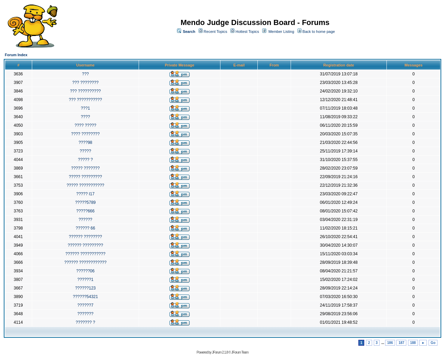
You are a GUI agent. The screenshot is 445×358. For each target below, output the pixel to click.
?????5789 (85, 202)
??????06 (85, 271)
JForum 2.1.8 (220, 352)
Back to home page (319, 31)
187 (401, 343)
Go (433, 343)
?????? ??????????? (85, 253)
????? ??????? (85, 168)
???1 (85, 108)
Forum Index (16, 55)
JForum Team (240, 352)
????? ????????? (85, 176)
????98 (85, 142)
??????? (85, 313)
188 (413, 343)
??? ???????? (85, 82)
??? (85, 74)
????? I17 (85, 194)
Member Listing (281, 31)
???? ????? (85, 125)
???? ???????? (85, 134)
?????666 (85, 211)
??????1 (85, 279)
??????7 (85, 305)
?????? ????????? (85, 245)
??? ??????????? (85, 99)
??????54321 (85, 296)
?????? (85, 219)
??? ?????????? (85, 91)
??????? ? (85, 322)
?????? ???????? (85, 236)
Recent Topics (215, 31)
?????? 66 (85, 228)
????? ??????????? (85, 185)
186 (390, 343)
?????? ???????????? (85, 262)
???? (85, 116)
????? (85, 151)
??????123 (85, 288)
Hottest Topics (247, 31)
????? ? (85, 159)
